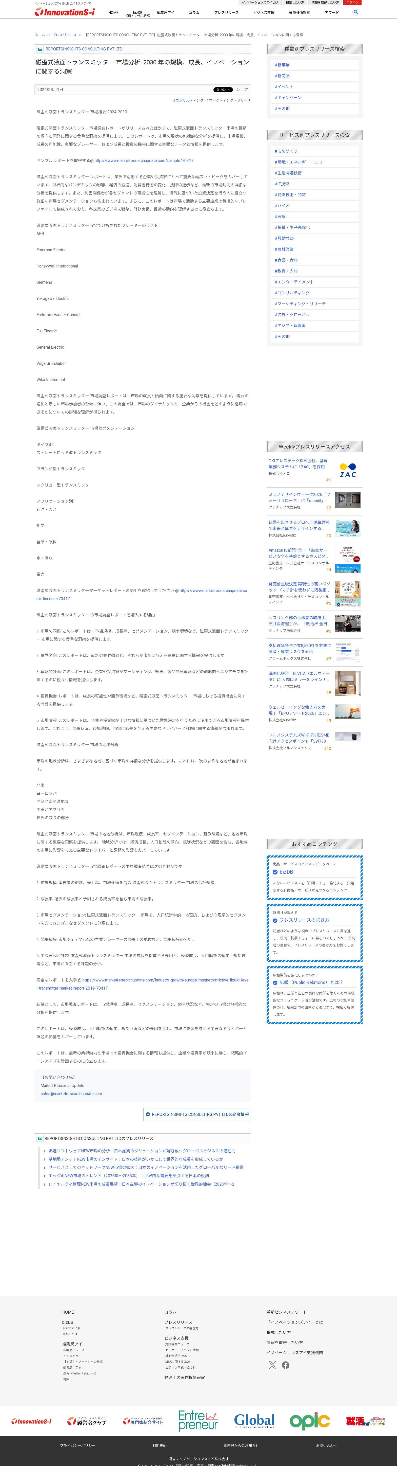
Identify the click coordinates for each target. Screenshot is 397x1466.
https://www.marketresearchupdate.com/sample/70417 (144, 160)
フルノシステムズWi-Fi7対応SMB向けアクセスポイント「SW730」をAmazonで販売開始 (299, 738)
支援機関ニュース (177, 1344)
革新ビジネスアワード (287, 1312)
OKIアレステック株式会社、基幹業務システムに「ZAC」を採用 (298, 463)
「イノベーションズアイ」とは (295, 1322)
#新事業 (282, 65)
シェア (242, 89)
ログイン (352, 2)
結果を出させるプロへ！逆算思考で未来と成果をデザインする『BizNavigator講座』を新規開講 (299, 526)
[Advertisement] (142, 1236)
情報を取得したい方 (325, 2)
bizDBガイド (72, 1328)
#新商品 (282, 76)
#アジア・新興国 (290, 325)
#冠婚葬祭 (284, 238)
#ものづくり (286, 151)
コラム (194, 13)
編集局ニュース (73, 1350)
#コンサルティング (188, 100)
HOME (113, 13)
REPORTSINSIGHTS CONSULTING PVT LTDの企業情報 (200, 1114)
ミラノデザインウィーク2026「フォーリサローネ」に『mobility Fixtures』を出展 (299, 498)
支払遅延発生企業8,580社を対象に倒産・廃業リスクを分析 (300, 648)
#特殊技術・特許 (290, 194)
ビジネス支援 (263, 13)
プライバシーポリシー (77, 1446)
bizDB (138, 13)
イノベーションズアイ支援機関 (295, 1352)
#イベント (284, 86)
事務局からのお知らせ (241, 1446)
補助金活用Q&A (176, 1356)
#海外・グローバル (292, 314)
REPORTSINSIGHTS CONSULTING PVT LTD (84, 49)
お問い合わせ (326, 1446)
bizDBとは (70, 1334)
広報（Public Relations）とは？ (312, 982)
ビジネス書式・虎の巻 (180, 1367)
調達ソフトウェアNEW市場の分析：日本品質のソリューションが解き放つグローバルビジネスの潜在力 (142, 1151)
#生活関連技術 (288, 173)
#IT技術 (282, 184)
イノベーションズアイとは (260, 2)
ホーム (39, 35)
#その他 (282, 108)
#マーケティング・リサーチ (228, 100)
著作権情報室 (299, 13)
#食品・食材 (286, 260)
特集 (66, 1379)
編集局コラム (72, 1367)
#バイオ (282, 205)
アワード (332, 13)
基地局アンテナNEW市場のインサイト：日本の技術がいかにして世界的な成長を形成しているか (136, 1159)
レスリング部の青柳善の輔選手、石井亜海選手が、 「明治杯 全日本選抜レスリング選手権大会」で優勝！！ (299, 621)
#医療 (280, 216)
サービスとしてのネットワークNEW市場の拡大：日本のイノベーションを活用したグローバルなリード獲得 (146, 1167)
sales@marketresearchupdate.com (71, 1093)
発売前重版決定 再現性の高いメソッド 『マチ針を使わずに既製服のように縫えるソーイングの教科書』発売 (299, 587)
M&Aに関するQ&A (177, 1362)
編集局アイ (165, 13)
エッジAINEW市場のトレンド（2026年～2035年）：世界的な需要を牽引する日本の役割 (129, 1175)
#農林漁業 (284, 249)
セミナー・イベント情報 (182, 1350)
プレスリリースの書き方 (304, 920)
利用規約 (159, 1446)
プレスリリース (226, 13)
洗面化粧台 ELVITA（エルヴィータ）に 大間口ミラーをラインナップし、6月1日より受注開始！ (299, 677)
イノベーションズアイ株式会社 (204, 1459)
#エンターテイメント (294, 282)
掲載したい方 (295, 2)
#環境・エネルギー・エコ (298, 162)
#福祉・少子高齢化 (292, 227)
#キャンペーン (288, 97)
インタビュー (72, 1356)
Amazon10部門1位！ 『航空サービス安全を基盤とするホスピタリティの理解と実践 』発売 (299, 554)
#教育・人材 (286, 271)
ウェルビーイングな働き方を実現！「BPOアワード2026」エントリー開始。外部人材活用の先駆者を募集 (299, 711)
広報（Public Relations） (80, 1373)
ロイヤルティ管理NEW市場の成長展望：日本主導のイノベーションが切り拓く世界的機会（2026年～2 (141, 1184)
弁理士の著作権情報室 (184, 1377)
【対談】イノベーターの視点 (83, 1362)
